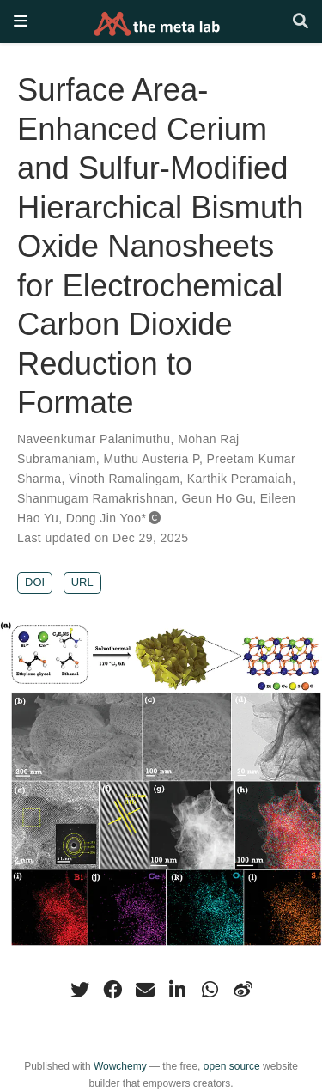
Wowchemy (120, 1066)
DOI (35, 582)
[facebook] (112, 990)
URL (82, 582)
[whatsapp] (210, 990)
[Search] (300, 22)
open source (232, 1066)
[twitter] (80, 990)
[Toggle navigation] (20, 21)
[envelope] (145, 990)
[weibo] (243, 990)
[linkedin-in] (178, 990)
